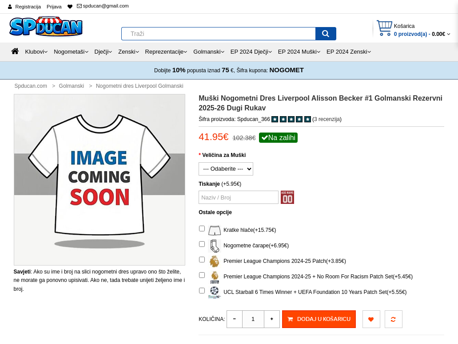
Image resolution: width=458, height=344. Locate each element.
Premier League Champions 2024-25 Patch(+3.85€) (272, 261)
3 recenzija (327, 119)
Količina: (212, 319)
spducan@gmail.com (103, 5)
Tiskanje (209, 184)
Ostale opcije (215, 212)
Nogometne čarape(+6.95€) (244, 246)
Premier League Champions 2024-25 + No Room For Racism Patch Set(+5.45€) (306, 277)
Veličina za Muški (224, 155)
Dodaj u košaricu (318, 319)
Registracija (28, 6)
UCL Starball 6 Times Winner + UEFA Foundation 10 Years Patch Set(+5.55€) (302, 292)
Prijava (54, 6)
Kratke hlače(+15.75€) (237, 230)
